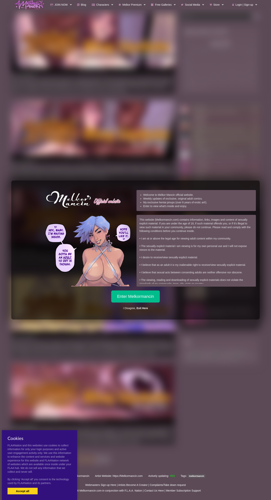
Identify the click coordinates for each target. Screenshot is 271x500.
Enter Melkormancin (135, 296)
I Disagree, (135, 308)
